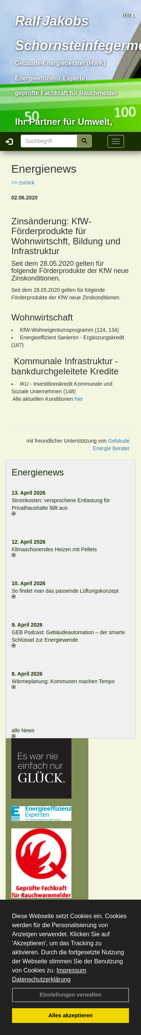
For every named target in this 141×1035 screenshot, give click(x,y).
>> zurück (22, 182)
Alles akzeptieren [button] (71, 1015)
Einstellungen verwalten (70, 995)
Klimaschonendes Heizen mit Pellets (54, 549)
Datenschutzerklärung (41, 979)
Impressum (71, 970)
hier (78, 399)
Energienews (38, 472)
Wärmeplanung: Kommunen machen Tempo (63, 681)
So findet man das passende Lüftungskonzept (65, 591)
